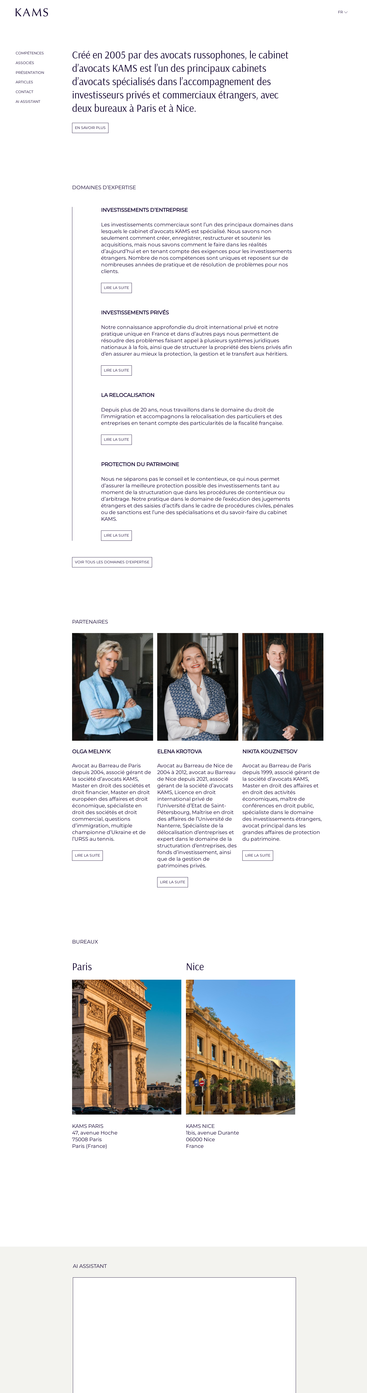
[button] (341, 12)
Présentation (30, 72)
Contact (24, 92)
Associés (25, 63)
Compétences (30, 53)
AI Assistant (28, 101)
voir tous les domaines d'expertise (112, 562)
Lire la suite (87, 855)
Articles (24, 82)
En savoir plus (90, 127)
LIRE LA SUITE (116, 287)
